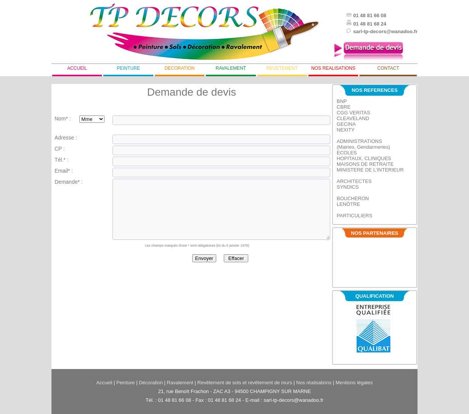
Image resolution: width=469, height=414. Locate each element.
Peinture (125, 382)
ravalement (231, 68)
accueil (77, 68)
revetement (282, 68)
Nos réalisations (314, 382)
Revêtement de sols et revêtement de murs (245, 382)
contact (388, 68)
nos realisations (333, 68)
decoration (179, 68)
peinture (128, 68)
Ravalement (180, 382)
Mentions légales (354, 382)
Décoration (151, 382)
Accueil (104, 382)
